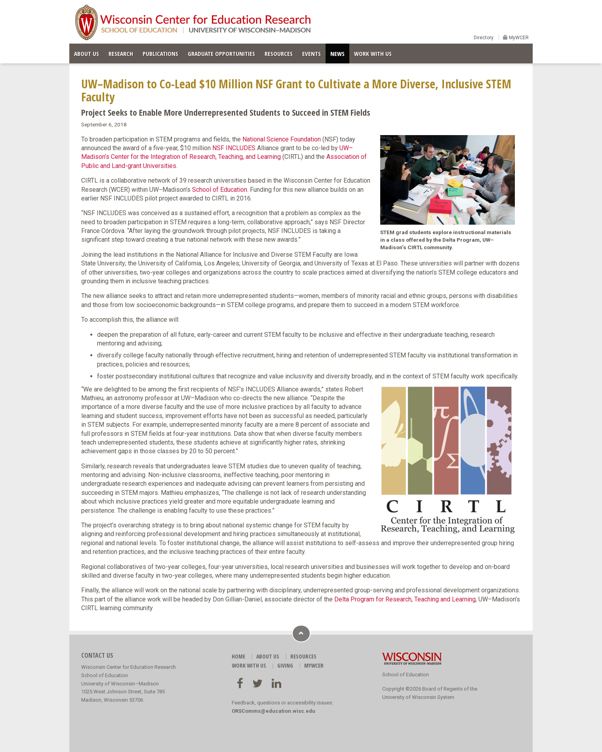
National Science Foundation (281, 139)
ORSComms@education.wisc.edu (273, 711)
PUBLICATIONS (160, 53)
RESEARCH (121, 53)
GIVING (285, 665)
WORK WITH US (373, 53)
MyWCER (518, 37)
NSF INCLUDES (233, 148)
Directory (483, 37)
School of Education (219, 189)
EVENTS (311, 53)
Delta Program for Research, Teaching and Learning (405, 599)
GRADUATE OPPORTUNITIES (221, 53)
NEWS (337, 53)
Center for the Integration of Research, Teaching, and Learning (196, 156)
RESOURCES (279, 53)
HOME (238, 656)
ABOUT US (86, 53)
